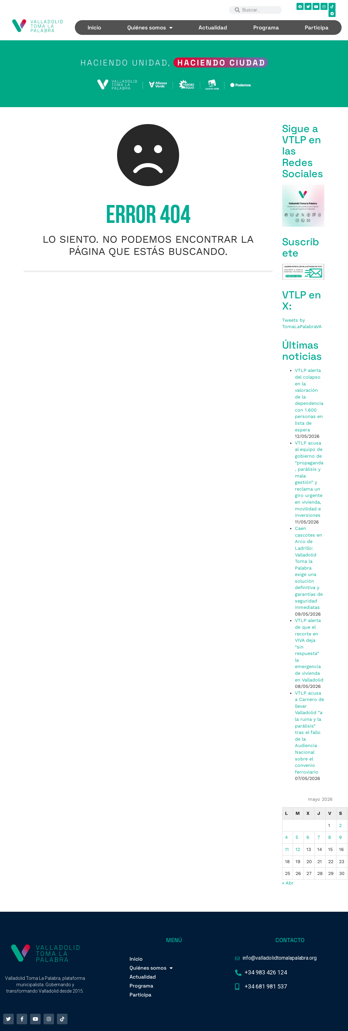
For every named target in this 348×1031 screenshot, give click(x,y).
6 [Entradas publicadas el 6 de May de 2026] (307, 837)
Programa (266, 27)
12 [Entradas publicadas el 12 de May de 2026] (298, 849)
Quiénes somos (150, 28)
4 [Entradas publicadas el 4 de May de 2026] (286, 837)
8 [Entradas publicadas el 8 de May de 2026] (329, 837)
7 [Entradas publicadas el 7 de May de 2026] (318, 837)
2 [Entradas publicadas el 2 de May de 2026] (340, 825)
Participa (316, 27)
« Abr (288, 882)
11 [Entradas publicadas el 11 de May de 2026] (287, 849)
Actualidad (213, 27)
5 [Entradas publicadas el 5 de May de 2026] (297, 837)
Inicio (94, 27)
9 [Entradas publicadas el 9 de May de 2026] (340, 837)
